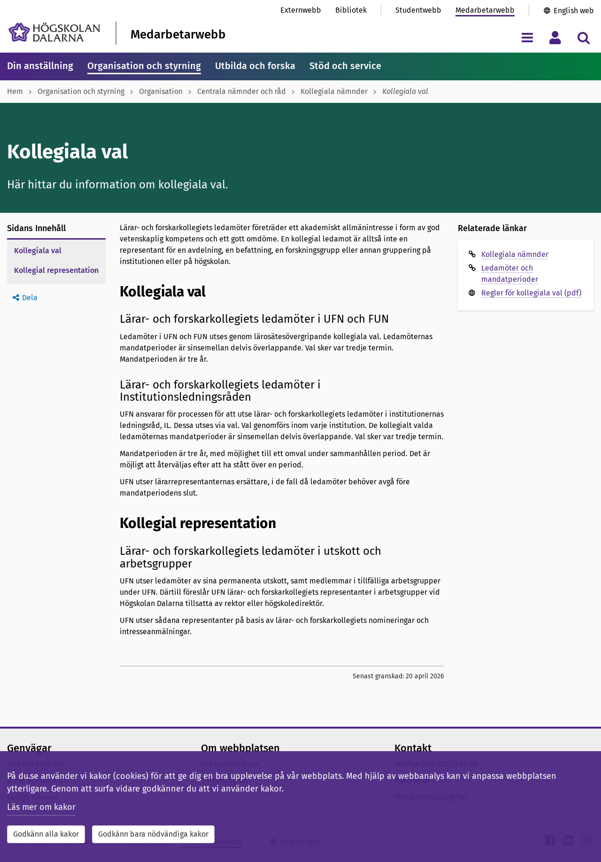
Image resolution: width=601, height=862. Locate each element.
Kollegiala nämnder (334, 91)
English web (574, 10)
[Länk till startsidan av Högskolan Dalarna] (54, 32)
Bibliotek (351, 10)
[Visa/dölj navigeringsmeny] (527, 37)
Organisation (161, 91)
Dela (30, 297)
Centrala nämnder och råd (241, 91)
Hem (15, 91)
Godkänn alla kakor (46, 834)
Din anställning (40, 65)
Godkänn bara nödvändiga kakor (153, 834)
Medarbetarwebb (485, 10)
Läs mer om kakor (41, 807)
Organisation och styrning (144, 65)
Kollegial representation (56, 270)
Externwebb (300, 10)
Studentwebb (418, 10)
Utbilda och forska (255, 65)
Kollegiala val (38, 250)
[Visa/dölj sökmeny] (583, 37)
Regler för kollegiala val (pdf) (531, 292)
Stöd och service (345, 65)
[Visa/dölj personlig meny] (555, 37)
